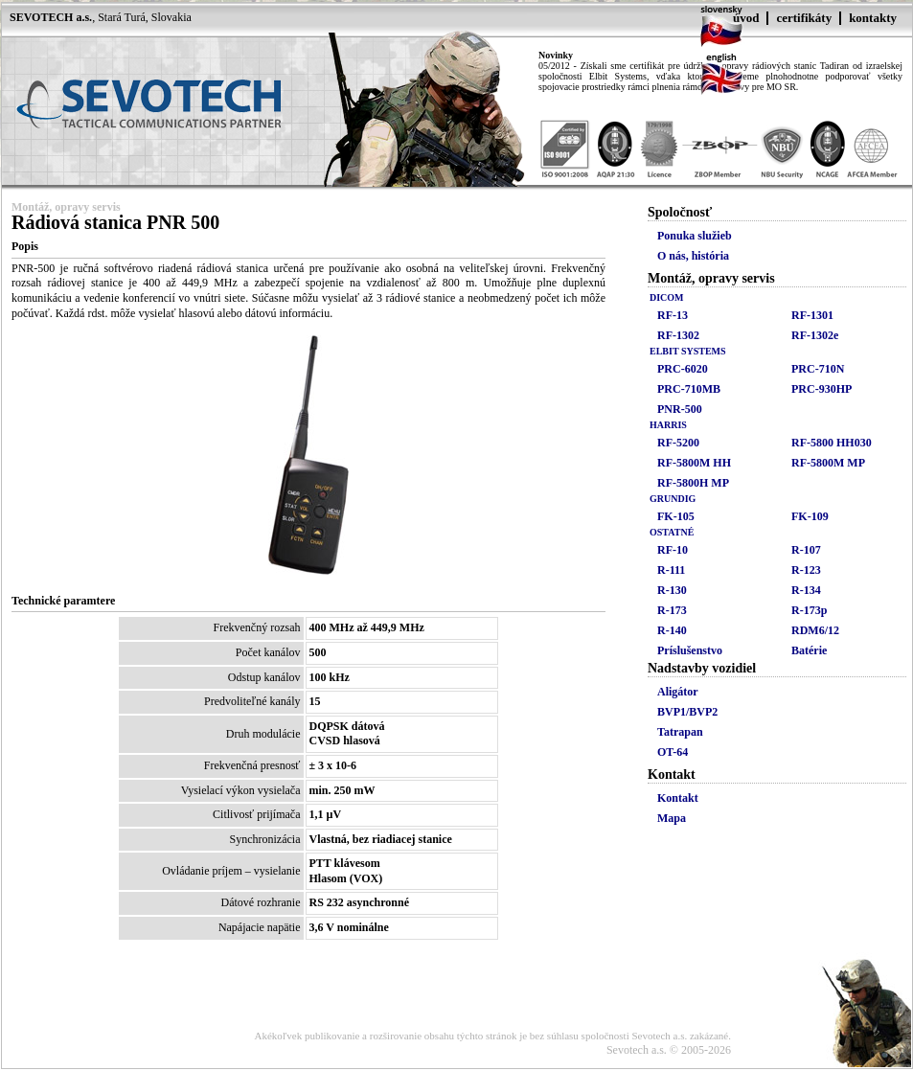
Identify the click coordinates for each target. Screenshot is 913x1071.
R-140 (672, 630)
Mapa (671, 818)
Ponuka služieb (694, 235)
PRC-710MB (688, 389)
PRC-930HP (821, 389)
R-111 (671, 570)
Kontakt (677, 798)
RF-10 (672, 550)
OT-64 (672, 752)
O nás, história (693, 255)
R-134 (806, 590)
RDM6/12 (815, 630)
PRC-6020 (682, 369)
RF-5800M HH (694, 462)
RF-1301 (812, 315)
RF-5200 (678, 442)
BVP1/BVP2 (687, 711)
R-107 (806, 550)
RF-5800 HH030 (831, 442)
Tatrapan (680, 732)
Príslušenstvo (689, 650)
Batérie (809, 650)
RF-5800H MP (693, 483)
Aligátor (677, 691)
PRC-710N (817, 369)
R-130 (672, 590)
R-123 (806, 570)
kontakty (873, 18)
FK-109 (810, 516)
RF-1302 (678, 335)
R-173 (672, 610)
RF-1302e (814, 335)
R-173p (809, 610)
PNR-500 (679, 409)
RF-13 (672, 315)
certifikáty (804, 18)
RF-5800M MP (828, 462)
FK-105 (676, 516)
